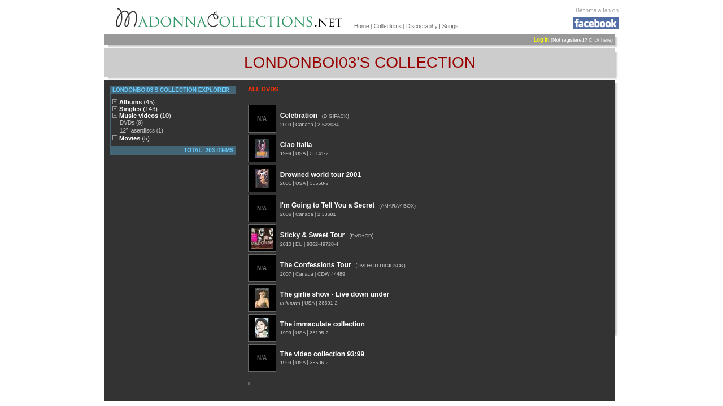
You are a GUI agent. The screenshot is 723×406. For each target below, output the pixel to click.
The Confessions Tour (315, 265)
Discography (422, 26)
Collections (388, 26)
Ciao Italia (296, 145)
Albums (137, 102)
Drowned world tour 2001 (320, 175)
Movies (134, 138)
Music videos (145, 115)
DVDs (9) (131, 123)
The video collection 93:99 (322, 354)
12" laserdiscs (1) (141, 130)
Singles (138, 108)
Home (361, 26)
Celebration (298, 116)
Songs (450, 26)
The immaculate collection (322, 324)
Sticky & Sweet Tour (312, 235)
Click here (600, 40)
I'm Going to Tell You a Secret (327, 205)
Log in (541, 40)
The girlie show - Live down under (334, 294)
